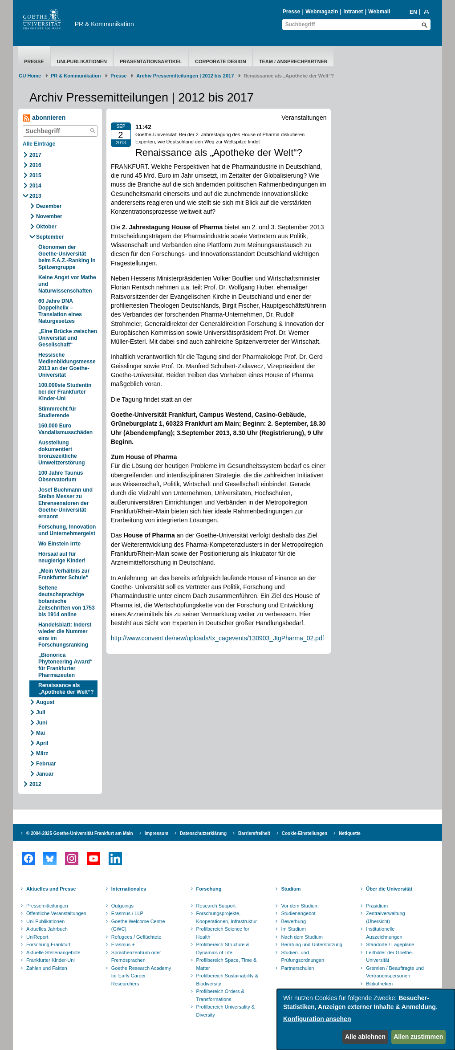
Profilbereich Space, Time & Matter (226, 964)
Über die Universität (389, 888)
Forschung (209, 888)
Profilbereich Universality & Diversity (225, 1010)
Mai (40, 733)
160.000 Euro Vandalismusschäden (65, 429)
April (42, 743)
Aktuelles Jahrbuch (47, 929)
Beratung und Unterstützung (311, 944)
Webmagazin (321, 11)
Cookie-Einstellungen (304, 833)
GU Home (30, 75)
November (49, 216)
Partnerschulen (297, 968)
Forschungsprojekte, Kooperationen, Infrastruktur (226, 917)
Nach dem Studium (302, 937)
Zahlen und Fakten (46, 968)
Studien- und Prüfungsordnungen (302, 956)
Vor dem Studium (299, 905)
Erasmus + (123, 944)
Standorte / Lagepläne (390, 944)
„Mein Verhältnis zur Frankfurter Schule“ (63, 574)
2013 (35, 196)
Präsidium (377, 905)
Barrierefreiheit (254, 833)
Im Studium (293, 929)
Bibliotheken (379, 983)
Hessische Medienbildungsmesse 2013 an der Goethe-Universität (67, 365)
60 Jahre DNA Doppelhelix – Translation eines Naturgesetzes (60, 311)
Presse (291, 11)
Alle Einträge (39, 144)
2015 (35, 175)
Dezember (48, 206)
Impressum (156, 833)
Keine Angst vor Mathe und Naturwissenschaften (67, 284)
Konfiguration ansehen (317, 1018)
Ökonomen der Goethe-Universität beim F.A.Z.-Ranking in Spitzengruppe (67, 257)
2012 (35, 784)
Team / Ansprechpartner (293, 61)
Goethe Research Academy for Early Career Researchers (141, 975)
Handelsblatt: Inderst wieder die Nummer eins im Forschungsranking (64, 635)
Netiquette (350, 833)
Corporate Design (220, 61)
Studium (291, 888)
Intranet (353, 11)
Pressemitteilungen (47, 905)
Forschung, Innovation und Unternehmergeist (67, 530)
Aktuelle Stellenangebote (53, 952)
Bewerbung (293, 921)
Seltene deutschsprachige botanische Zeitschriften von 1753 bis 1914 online (66, 601)
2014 (35, 186)
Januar (44, 774)
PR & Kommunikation (104, 24)
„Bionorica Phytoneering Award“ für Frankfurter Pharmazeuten (65, 665)
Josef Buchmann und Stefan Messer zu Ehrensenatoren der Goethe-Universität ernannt (65, 503)
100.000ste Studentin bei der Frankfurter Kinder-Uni (64, 392)
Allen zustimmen (418, 1036)
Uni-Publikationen (82, 61)
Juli (40, 712)
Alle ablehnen (365, 1036)
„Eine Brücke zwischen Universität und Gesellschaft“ (67, 338)
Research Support (216, 905)
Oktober (46, 227)
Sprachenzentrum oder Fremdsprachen (136, 956)
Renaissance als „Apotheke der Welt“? (65, 688)
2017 (35, 155)
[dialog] (366, 1019)
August (45, 702)
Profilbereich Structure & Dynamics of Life (222, 948)
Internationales (128, 888)
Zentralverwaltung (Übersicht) (385, 917)
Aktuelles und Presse (51, 888)
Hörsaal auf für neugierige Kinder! (61, 557)
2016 (35, 165)
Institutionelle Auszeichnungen (384, 933)
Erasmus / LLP (127, 913)
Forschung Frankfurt (48, 944)
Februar (46, 764)
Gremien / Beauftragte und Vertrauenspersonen (395, 972)
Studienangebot (298, 913)
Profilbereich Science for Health (222, 933)
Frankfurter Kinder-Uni (50, 960)
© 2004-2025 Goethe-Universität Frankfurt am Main (79, 833)
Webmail (379, 11)
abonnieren (44, 118)
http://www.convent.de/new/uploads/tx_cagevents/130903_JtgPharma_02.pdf (217, 638)
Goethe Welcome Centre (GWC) (138, 925)
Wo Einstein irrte (59, 544)
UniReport (37, 937)
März (42, 753)
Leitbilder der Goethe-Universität (389, 956)
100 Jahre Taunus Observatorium (60, 476)
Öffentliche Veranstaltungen (56, 913)
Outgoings (122, 905)
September (50, 237)
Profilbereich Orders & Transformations (220, 995)
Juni (41, 723)
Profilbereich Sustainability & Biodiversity (227, 979)
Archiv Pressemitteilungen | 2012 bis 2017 (185, 75)
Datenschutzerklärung (203, 833)
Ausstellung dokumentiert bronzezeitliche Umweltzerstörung (61, 453)
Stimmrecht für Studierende (57, 412)
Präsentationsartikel (151, 61)
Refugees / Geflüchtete (136, 937)
